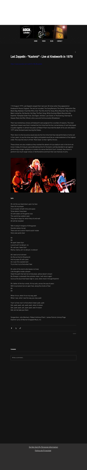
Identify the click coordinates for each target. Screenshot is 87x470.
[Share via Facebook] (11, 328)
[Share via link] (20, 328)
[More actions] (75, 52)
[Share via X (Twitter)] (16, 328)
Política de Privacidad (43, 451)
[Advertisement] (26, 12)
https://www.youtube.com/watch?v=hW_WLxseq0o (26, 64)
